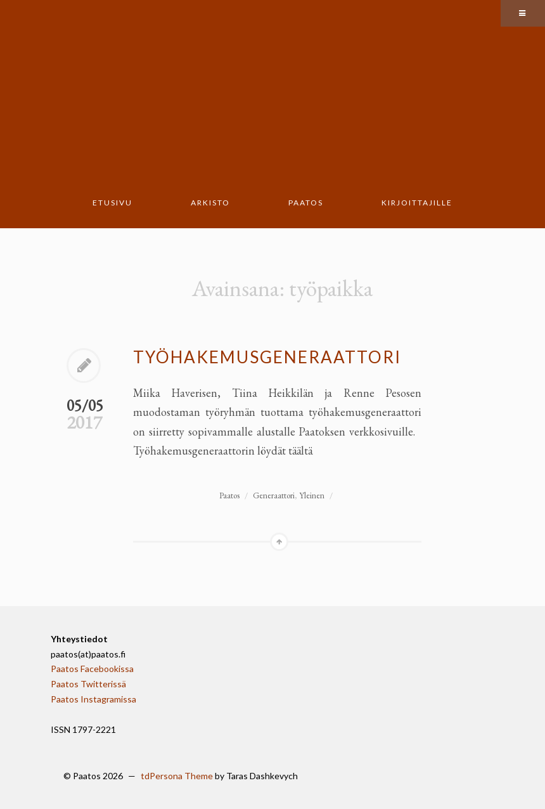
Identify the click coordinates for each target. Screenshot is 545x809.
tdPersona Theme (177, 775)
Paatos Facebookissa (92, 668)
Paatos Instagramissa (93, 699)
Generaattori (274, 495)
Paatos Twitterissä (88, 683)
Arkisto (210, 202)
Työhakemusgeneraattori (267, 357)
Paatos (305, 202)
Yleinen (311, 495)
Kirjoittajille (417, 202)
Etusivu (112, 202)
